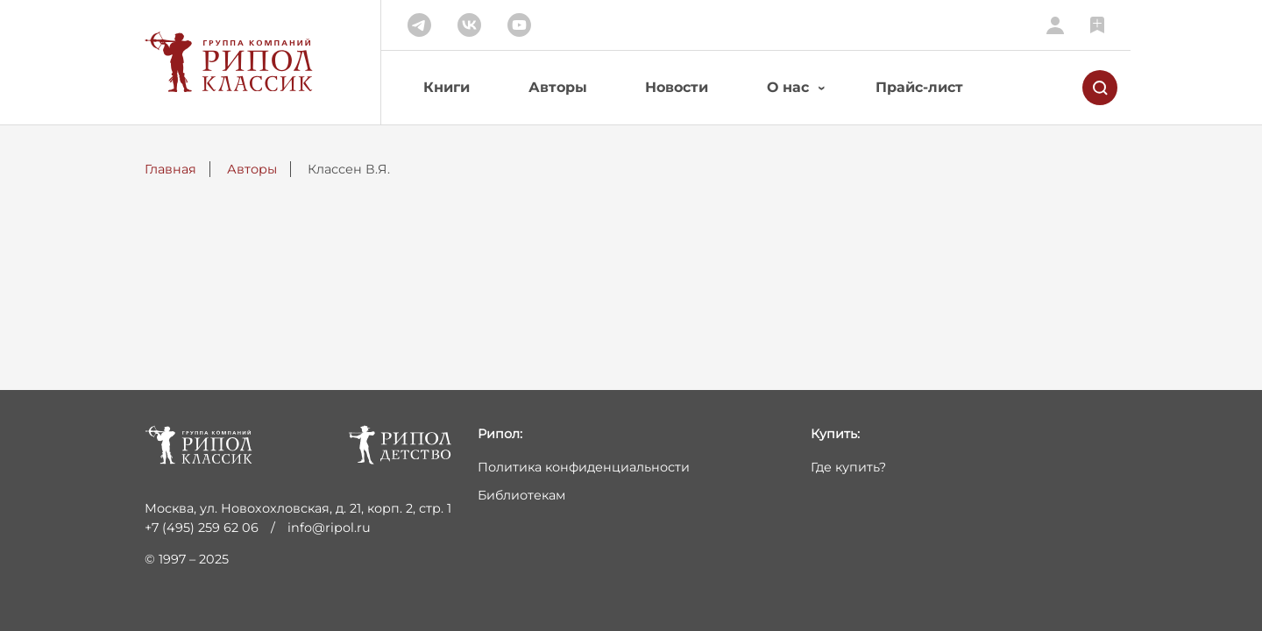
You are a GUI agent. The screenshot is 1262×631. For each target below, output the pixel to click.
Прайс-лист (919, 87)
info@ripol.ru (329, 527)
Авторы (557, 87)
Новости (676, 87)
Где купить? (848, 467)
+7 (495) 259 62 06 (202, 527)
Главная (170, 169)
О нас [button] (788, 87)
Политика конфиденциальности (584, 467)
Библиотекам (521, 495)
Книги (446, 87)
